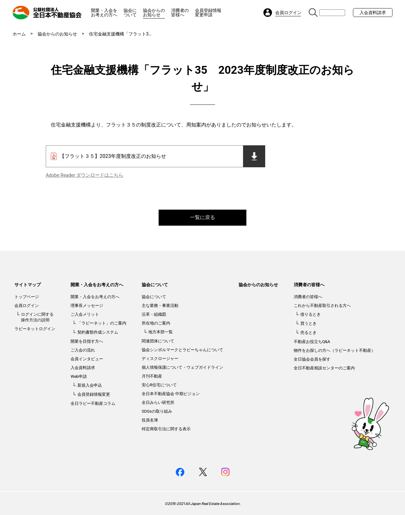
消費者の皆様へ (180, 12)
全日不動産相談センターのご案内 (324, 368)
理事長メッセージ (87, 305)
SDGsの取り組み (157, 411)
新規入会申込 (89, 385)
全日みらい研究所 (158, 402)
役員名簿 (150, 420)
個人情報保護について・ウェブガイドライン (182, 367)
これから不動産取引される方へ (322, 305)
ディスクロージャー (160, 358)
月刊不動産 (152, 376)
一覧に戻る (202, 217)
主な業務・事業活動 (160, 305)
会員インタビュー (87, 359)
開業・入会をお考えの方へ (104, 12)
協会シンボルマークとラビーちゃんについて (182, 349)
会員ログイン (26, 305)
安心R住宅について (159, 385)
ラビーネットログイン (34, 328)
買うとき (308, 323)
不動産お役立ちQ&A (312, 341)
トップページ (26, 296)
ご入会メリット (85, 314)
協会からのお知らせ (154, 12)
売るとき (308, 332)
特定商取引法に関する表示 (166, 428)
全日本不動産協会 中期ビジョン (171, 393)
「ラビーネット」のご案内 (101, 323)
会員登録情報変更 (93, 394)
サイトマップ (27, 284)
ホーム (19, 33)
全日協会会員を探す (312, 359)
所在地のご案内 (156, 323)
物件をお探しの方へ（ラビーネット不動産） (334, 350)
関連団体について (158, 341)
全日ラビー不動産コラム (93, 403)
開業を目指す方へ (87, 341)
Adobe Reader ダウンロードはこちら (84, 175)
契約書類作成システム (97, 332)
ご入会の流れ (83, 350)
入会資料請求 (373, 12)
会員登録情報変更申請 (208, 12)
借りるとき (310, 314)
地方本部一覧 (160, 332)
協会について (130, 12)
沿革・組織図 (154, 314)
